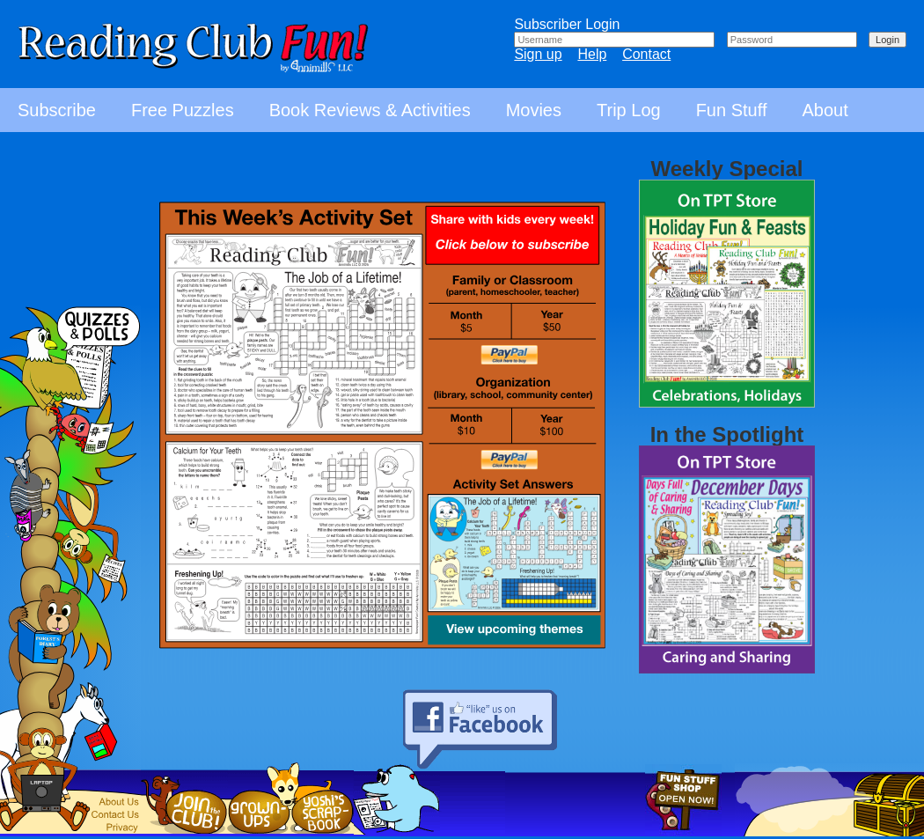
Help (591, 54)
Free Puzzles (182, 110)
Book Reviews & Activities (370, 110)
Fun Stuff (731, 110)
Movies (533, 110)
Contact (646, 54)
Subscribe (57, 110)
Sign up (537, 54)
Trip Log (629, 110)
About (824, 110)
